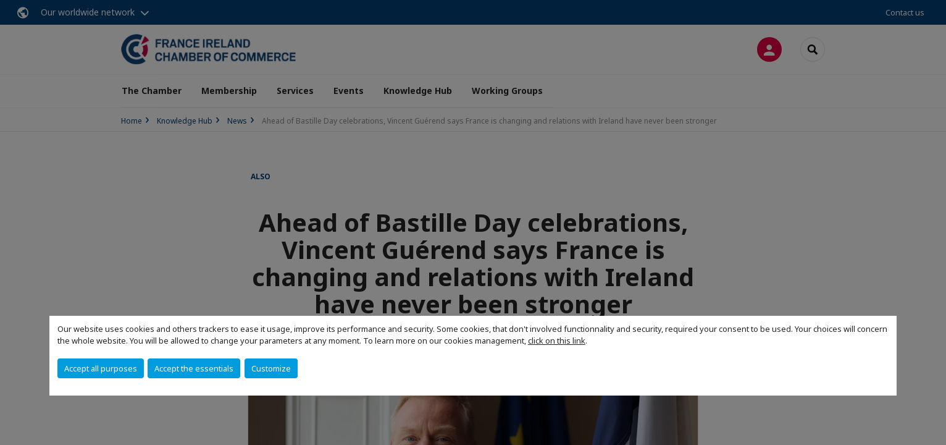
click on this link (556, 340)
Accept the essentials (193, 368)
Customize (271, 368)
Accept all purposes (100, 368)
